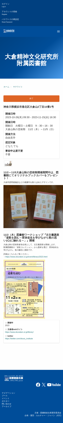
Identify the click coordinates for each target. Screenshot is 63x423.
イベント (5, 398)
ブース (5, 396)
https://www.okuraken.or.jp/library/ (19, 332)
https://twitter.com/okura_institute (19, 339)
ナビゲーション (8, 393)
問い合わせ (6, 404)
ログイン (5, 5)
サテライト (18, 87)
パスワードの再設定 (10, 20)
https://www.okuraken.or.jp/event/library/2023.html (26, 257)
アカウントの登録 (9, 13)
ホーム (6, 87)
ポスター (5, 401)
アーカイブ (6, 406)
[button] (8, 164)
